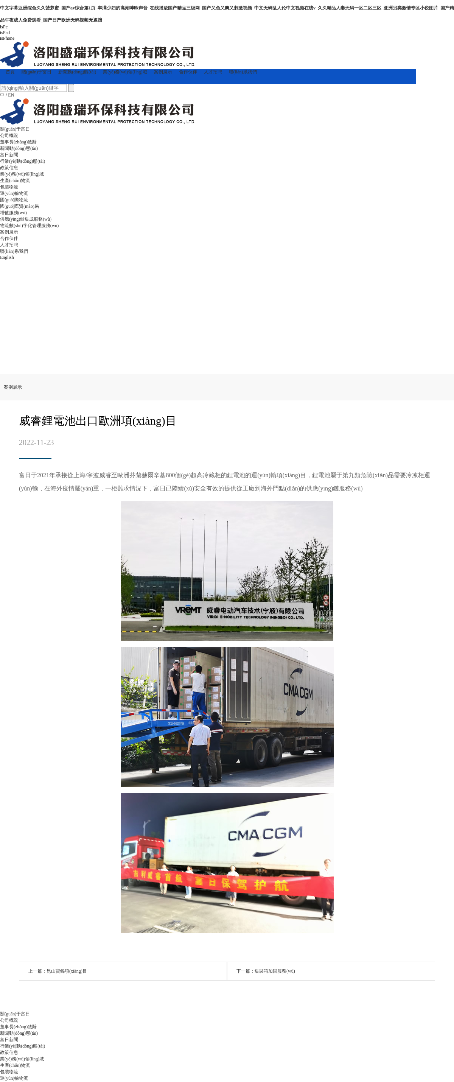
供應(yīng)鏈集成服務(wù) (25, 219)
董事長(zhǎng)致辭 (18, 142)
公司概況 (9, 135)
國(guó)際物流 (14, 199)
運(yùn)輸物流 (14, 193)
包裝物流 (9, 187)
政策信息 (9, 167)
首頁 (10, 72)
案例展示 (163, 72)
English (7, 257)
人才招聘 (213, 72)
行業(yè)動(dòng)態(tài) (22, 161)
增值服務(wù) (13, 212)
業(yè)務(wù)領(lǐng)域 (125, 72)
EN (11, 95)
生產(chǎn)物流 (15, 180)
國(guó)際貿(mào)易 (19, 206)
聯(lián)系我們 (243, 72)
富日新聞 (9, 154)
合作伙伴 (188, 72)
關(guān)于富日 (36, 72)
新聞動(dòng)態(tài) (77, 72)
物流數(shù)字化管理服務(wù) (29, 225)
